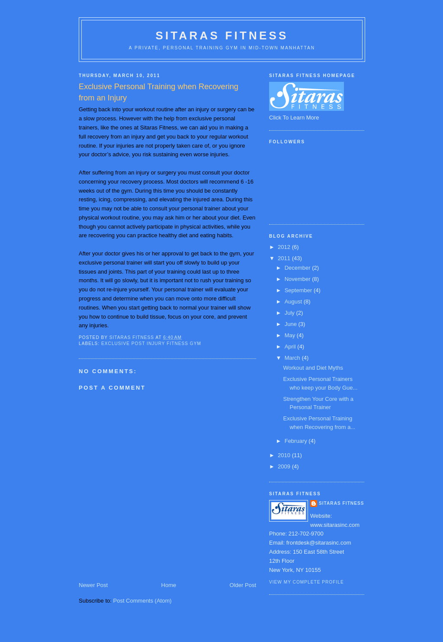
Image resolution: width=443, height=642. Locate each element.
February (297, 441)
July (290, 313)
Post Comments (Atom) (142, 600)
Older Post (243, 585)
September (299, 290)
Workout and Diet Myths (313, 368)
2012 (285, 247)
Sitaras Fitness (221, 35)
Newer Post (93, 585)
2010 (285, 455)
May (291, 335)
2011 (285, 258)
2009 (285, 466)
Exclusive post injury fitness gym (151, 343)
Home (169, 585)
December (298, 268)
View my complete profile (306, 582)
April (291, 346)
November (298, 279)
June (292, 324)
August (294, 301)
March (293, 358)
